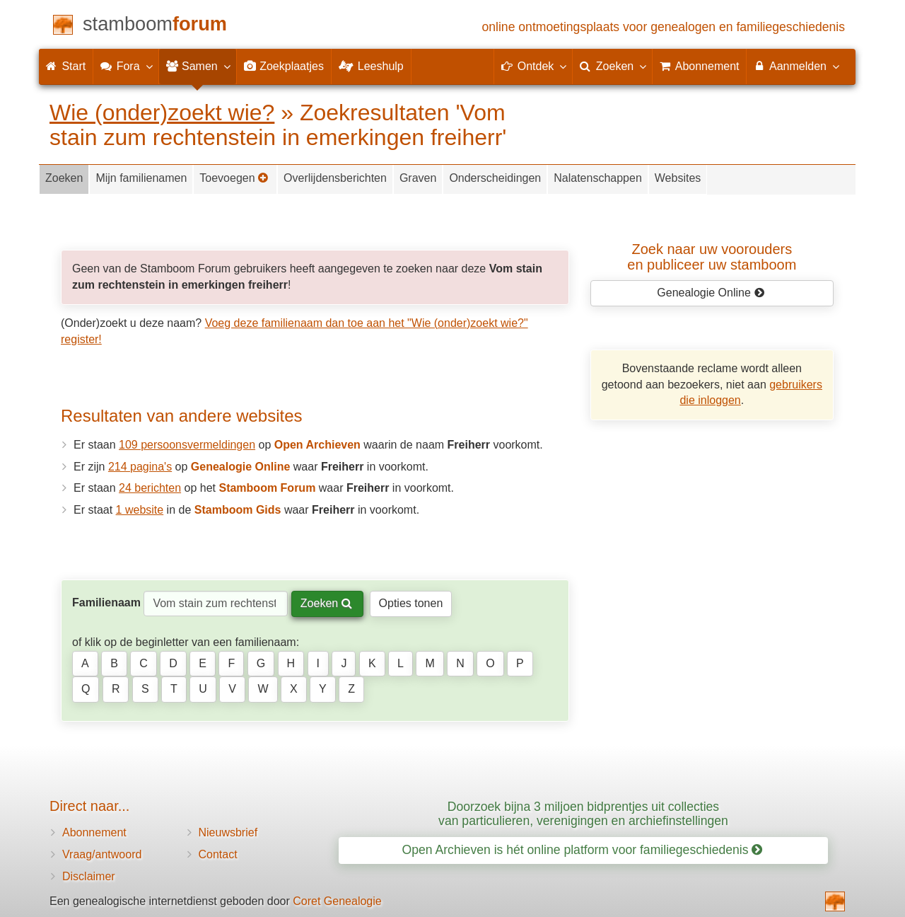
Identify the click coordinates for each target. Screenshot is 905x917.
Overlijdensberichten (335, 178)
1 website (140, 510)
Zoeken (64, 178)
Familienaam (106, 602)
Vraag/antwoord (101, 854)
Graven (417, 178)
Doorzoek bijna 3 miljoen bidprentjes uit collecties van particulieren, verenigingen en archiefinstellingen (583, 813)
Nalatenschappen (598, 178)
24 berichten (150, 488)
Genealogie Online (710, 293)
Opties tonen (411, 603)
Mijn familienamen (141, 178)
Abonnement (94, 832)
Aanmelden (796, 66)
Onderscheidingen (495, 178)
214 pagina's (140, 467)
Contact (218, 854)
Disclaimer (88, 876)
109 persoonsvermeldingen (187, 445)
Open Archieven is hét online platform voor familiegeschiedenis (582, 850)
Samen (197, 66)
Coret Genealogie (337, 901)
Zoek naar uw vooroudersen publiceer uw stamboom (711, 256)
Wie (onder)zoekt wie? (161, 112)
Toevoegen (234, 178)
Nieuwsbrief (228, 832)
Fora (125, 66)
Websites (678, 178)
